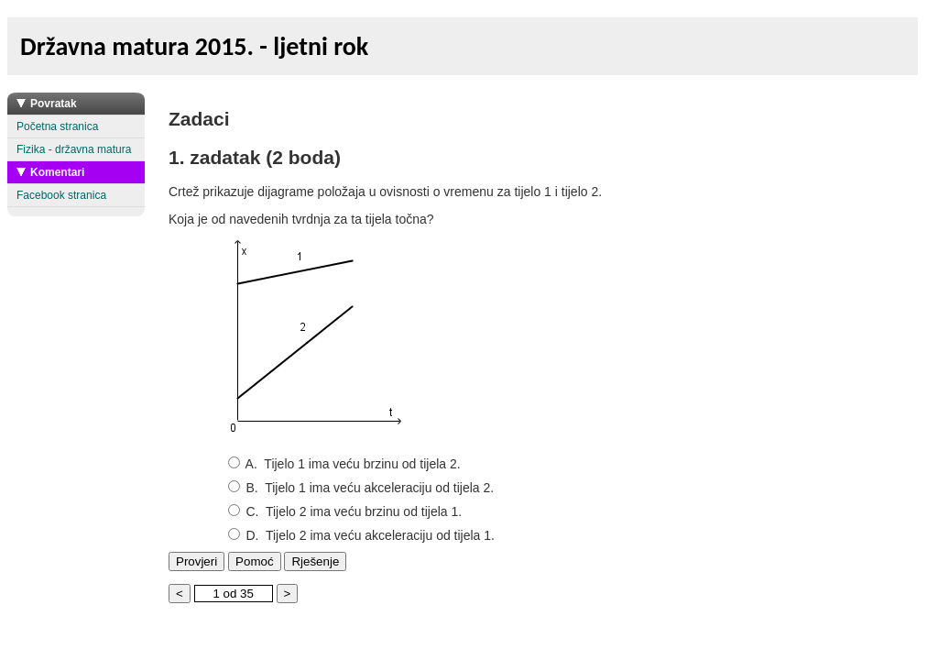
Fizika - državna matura (73, 149)
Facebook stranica (61, 195)
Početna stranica (57, 126)
